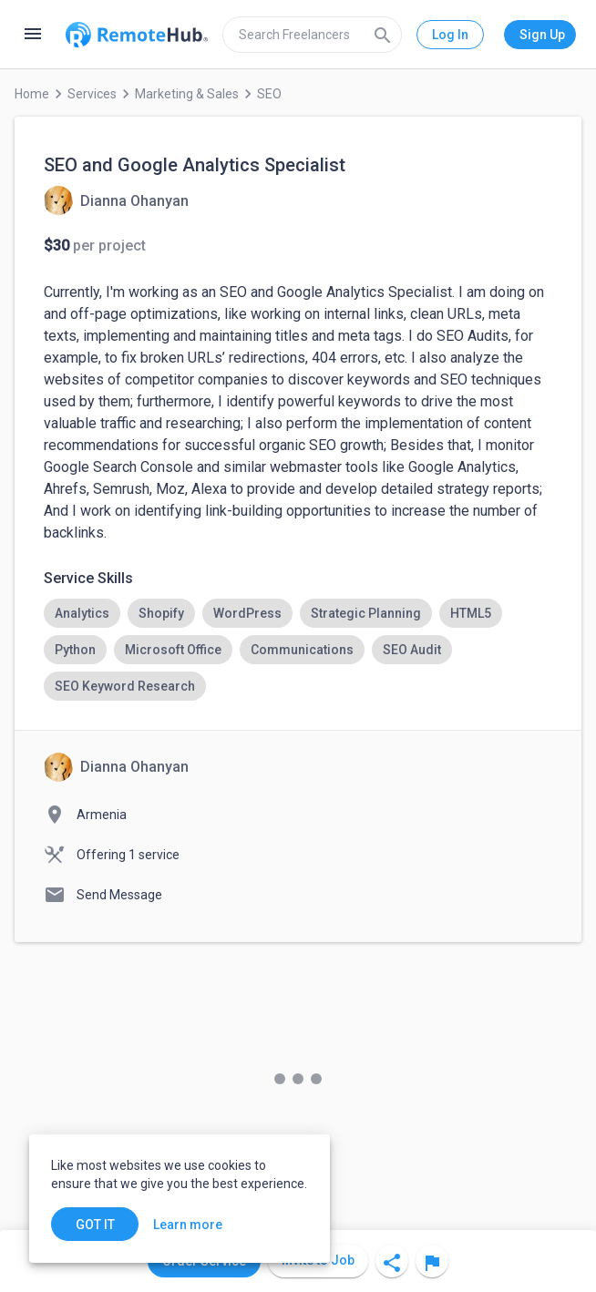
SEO (269, 94)
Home (32, 94)
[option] (82, 613)
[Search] (383, 34)
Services (92, 94)
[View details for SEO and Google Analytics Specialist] (116, 200)
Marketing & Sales (187, 94)
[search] (312, 34)
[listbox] (298, 649)
